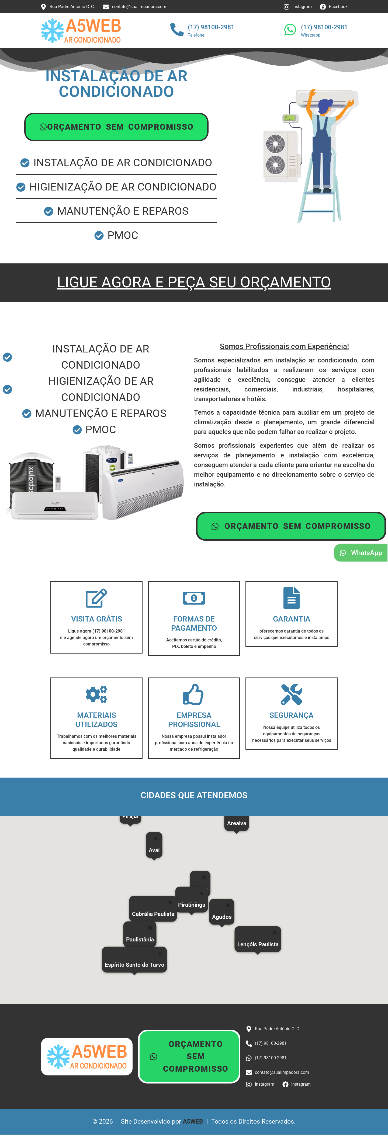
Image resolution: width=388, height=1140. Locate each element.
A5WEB (193, 1121)
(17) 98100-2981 (211, 27)
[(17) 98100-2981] (177, 30)
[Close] (204, 877)
